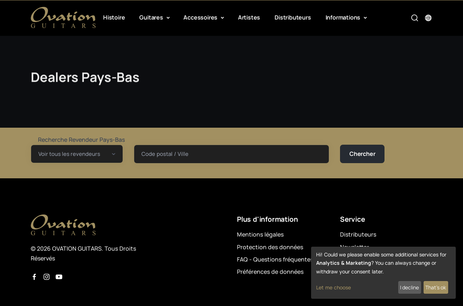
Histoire (114, 17)
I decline (409, 287)
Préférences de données (270, 272)
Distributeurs (293, 17)
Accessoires (201, 17)
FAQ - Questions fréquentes (275, 259)
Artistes (249, 17)
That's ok (435, 287)
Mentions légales (260, 234)
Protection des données (270, 247)
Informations (344, 17)
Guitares (151, 17)
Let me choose (333, 287)
